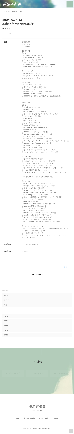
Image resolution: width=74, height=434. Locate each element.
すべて (6, 295)
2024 (6, 325)
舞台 (5, 305)
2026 (6, 316)
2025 (6, 321)
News (56, 418)
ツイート (67, 267)
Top (17, 418)
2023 (6, 330)
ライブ (6, 300)
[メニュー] (70, 4)
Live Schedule (37, 274)
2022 (6, 335)
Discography (44, 418)
